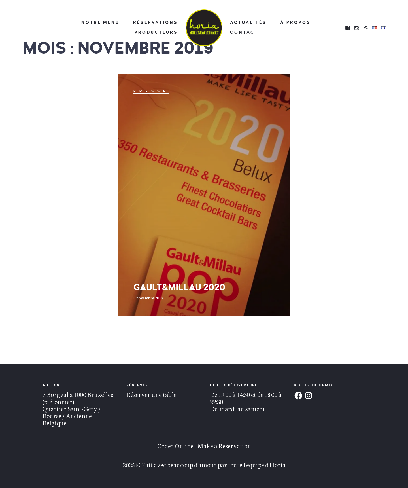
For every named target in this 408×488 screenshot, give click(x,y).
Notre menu (72, 27)
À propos (280, 27)
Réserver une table (151, 394)
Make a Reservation (224, 445)
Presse (151, 91)
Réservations (116, 27)
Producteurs (162, 27)
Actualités (243, 27)
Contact (312, 27)
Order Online (175, 445)
